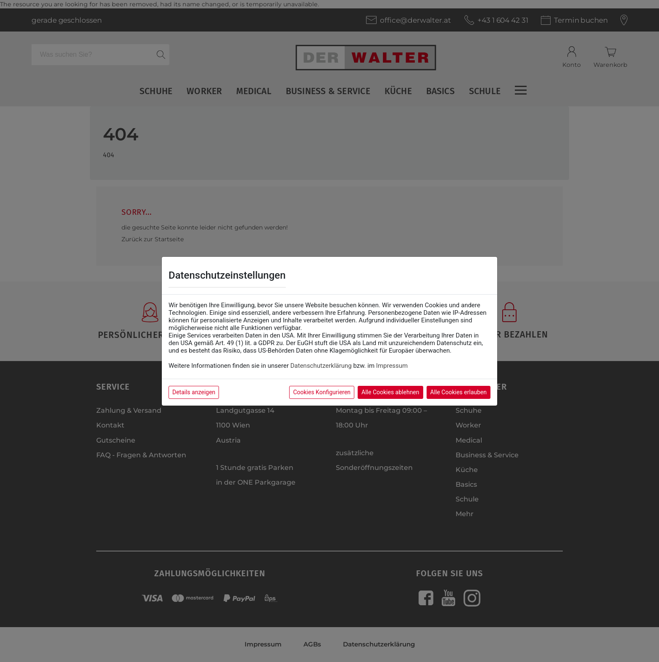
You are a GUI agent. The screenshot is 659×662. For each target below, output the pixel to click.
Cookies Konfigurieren (322, 392)
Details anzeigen (193, 392)
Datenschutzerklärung (321, 365)
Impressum (392, 365)
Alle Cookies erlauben (458, 392)
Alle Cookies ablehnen (390, 392)
